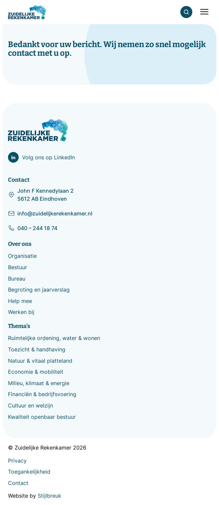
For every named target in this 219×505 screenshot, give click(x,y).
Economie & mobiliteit (35, 371)
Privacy (17, 460)
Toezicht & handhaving (36, 349)
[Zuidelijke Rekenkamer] (27, 12)
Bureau (16, 278)
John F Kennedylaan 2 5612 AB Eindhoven (41, 194)
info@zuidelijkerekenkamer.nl (50, 213)
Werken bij (21, 312)
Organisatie (22, 255)
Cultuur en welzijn (30, 405)
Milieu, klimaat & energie (38, 383)
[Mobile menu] (204, 11)
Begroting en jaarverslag (39, 289)
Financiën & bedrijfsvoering (42, 394)
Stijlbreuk (49, 495)
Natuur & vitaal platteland (40, 360)
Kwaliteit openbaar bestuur (42, 416)
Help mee (20, 301)
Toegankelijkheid (29, 471)
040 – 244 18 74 (32, 228)
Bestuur (17, 267)
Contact (18, 483)
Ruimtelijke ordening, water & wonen (54, 338)
